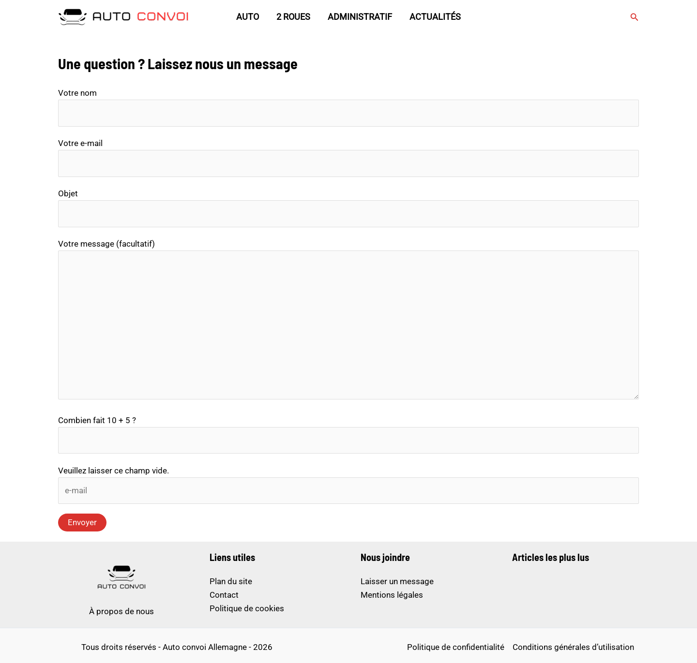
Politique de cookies (247, 608)
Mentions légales (392, 595)
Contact (224, 595)
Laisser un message (397, 581)
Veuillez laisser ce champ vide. (113, 470)
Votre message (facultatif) (348, 321)
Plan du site (231, 581)
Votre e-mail (348, 157)
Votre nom (348, 107)
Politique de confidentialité (455, 647)
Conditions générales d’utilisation (573, 647)
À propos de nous (121, 611)
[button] (634, 17)
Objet (348, 208)
